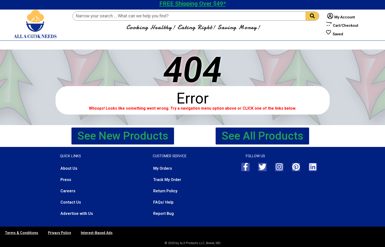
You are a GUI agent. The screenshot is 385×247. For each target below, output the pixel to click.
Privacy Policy (59, 233)
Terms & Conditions (21, 233)
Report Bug (163, 213)
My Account (344, 17)
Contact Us (70, 202)
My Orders (162, 168)
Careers (67, 191)
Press (65, 179)
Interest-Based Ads (97, 233)
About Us (68, 168)
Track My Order (167, 179)
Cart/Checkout (345, 25)
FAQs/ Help (163, 202)
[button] (122, 136)
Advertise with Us (76, 213)
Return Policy (165, 191)
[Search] (312, 16)
